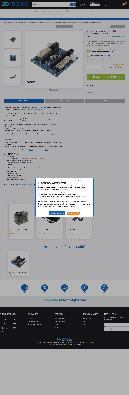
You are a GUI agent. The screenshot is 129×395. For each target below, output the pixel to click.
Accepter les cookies (57, 213)
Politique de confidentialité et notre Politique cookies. (74, 208)
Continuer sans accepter (84, 181)
